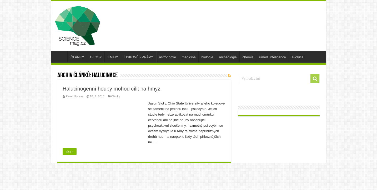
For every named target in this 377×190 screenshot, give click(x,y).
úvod (60, 56)
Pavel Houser (74, 96)
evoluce (298, 57)
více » (69, 151)
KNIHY (113, 57)
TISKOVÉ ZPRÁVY (138, 57)
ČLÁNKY (77, 57)
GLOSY (96, 57)
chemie (248, 57)
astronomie (167, 57)
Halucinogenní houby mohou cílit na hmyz (111, 89)
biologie (207, 57)
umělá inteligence (272, 57)
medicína (189, 57)
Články (115, 96)
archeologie (228, 57)
